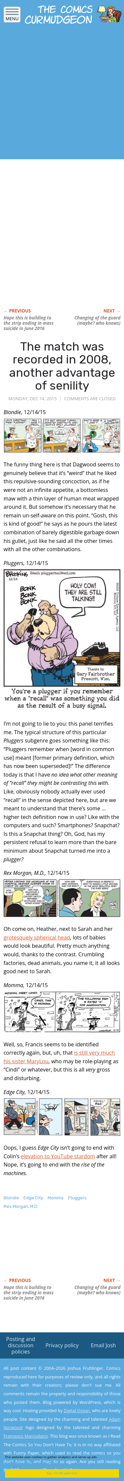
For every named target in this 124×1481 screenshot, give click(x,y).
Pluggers (77, 1197)
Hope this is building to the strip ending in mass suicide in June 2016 (29, 323)
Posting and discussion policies (20, 1345)
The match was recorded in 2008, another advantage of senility (62, 366)
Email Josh (103, 1345)
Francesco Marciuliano (26, 1436)
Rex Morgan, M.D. (21, 1206)
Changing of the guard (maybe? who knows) (97, 320)
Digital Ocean (76, 1410)
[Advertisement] (62, 93)
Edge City (33, 1197)
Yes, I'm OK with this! (62, 1473)
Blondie (11, 1197)
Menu (12, 16)
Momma (55, 1197)
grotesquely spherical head (37, 937)
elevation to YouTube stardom (58, 1156)
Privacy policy (61, 1345)
